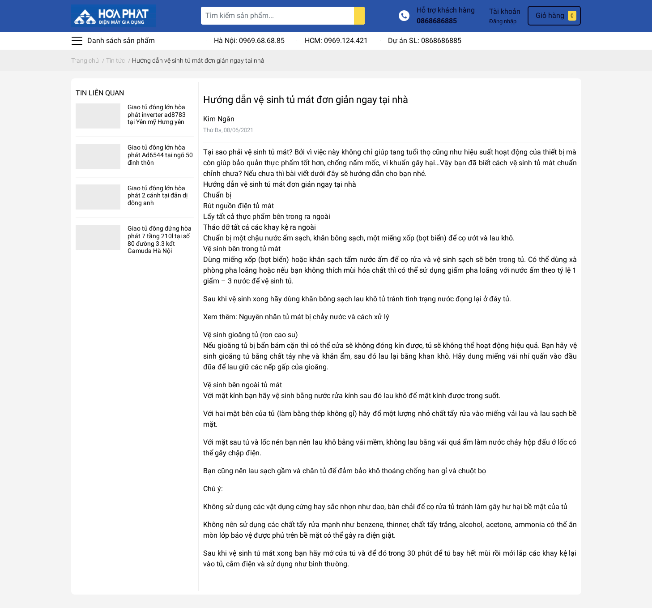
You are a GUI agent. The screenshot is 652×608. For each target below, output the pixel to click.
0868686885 (437, 21)
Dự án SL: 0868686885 (424, 40)
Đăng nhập (502, 21)
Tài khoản (504, 11)
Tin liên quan (100, 93)
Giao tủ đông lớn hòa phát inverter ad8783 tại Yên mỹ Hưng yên (157, 114)
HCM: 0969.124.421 (336, 40)
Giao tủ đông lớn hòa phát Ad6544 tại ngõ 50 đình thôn (160, 155)
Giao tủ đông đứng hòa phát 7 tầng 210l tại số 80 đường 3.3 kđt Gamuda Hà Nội (160, 239)
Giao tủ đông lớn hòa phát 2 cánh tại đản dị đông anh (158, 195)
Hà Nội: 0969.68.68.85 (249, 40)
